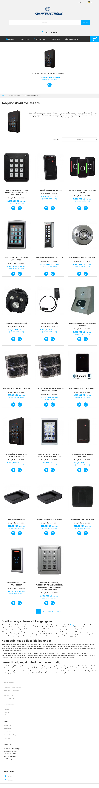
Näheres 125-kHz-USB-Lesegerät (49, 519)
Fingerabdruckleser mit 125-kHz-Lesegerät (82, 324)
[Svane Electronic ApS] (49, 10)
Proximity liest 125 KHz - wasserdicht (16, 584)
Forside (11, 39)
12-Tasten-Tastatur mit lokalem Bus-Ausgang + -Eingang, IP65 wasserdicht (16, 192)
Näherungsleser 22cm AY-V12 (82, 519)
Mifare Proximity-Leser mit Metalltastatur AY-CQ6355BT (49, 455)
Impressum (7, 693)
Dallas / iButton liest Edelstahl (82, 258)
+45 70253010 (52, 32)
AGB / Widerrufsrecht (10, 696)
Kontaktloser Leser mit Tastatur (16, 389)
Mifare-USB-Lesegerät (16, 519)
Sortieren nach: (56, 139)
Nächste (50, 611)
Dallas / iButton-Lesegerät (16, 323)
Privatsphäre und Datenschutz (12, 687)
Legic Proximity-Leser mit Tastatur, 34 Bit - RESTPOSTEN (49, 390)
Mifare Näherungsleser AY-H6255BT (82, 389)
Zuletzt (58, 611)
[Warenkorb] (94, 39)
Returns (6, 709)
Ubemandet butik (71, 39)
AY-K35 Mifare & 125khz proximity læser (82, 191)
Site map (6, 715)
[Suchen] (85, 22)
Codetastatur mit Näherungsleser (49, 258)
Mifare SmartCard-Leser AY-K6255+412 (82, 455)
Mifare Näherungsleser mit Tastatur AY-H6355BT (49, 74)
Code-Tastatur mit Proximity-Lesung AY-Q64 (16, 259)
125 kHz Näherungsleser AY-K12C (49, 190)
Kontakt (6, 712)
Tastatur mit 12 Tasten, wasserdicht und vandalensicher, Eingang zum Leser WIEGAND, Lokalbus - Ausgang (49, 586)
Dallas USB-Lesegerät (49, 323)
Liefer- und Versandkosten (11, 690)
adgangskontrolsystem (76, 625)
